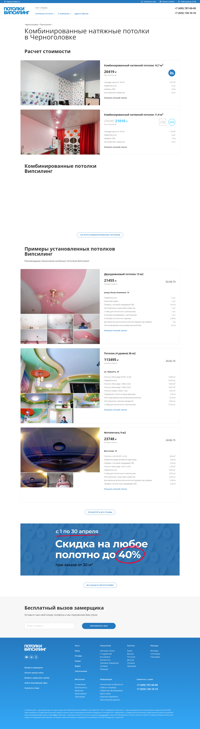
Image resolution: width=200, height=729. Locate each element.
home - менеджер (41, 7)
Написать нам (148, 1)
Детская (130, 660)
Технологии (45, 24)
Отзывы (78, 656)
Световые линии (107, 651)
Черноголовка (31, 24)
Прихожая (131, 666)
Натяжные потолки (44, 14)
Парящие (104, 669)
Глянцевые (155, 657)
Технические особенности (111, 684)
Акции (78, 661)
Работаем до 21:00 (187, 1)
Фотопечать (105, 660)
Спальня (131, 663)
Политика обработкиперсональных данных (110, 698)
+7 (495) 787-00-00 (185, 8)
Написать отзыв (31, 688)
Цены (77, 651)
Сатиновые (155, 654)
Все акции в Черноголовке (100, 585)
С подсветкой (106, 654)
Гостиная (131, 657)
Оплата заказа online (33, 672)
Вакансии (79, 690)
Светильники (81, 671)
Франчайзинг (81, 693)
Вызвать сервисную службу (36, 678)
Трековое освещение (109, 663)
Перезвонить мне (99, 626)
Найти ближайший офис (36, 683)
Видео (78, 666)
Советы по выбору (108, 687)
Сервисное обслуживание (111, 690)
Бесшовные (105, 657)
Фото (77, 645)
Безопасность (81, 687)
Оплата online (166, 1)
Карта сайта (105, 693)
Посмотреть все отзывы (100, 512)
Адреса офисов (81, 14)
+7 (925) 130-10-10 (185, 13)
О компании (63, 14)
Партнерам (80, 696)
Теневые (104, 666)
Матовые (154, 651)
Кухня (129, 651)
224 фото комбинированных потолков (100, 235)
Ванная (130, 654)
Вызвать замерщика (33, 667)
